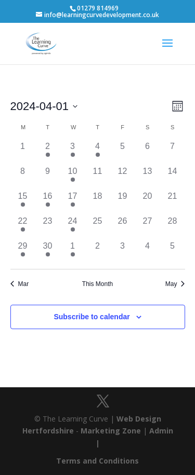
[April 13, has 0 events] (147, 177)
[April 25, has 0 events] (97, 227)
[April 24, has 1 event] (72, 227)
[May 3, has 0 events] (122, 252)
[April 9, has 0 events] (47, 177)
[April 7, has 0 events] (172, 152)
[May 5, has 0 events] (172, 252)
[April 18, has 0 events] (97, 202)
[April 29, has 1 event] (22, 252)
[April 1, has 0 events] (22, 152)
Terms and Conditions (97, 461)
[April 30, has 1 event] (47, 252)
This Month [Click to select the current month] (97, 284)
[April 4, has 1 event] (97, 152)
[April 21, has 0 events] (172, 202)
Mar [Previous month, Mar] (19, 284)
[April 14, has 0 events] (172, 177)
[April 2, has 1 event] (47, 152)
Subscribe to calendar (91, 317)
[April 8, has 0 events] (22, 177)
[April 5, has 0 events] (122, 152)
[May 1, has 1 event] (72, 252)
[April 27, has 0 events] (147, 227)
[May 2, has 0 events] (97, 252)
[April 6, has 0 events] (147, 152)
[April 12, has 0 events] (122, 177)
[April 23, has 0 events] (47, 227)
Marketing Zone (111, 431)
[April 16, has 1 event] (47, 202)
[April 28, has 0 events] (172, 227)
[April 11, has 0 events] (97, 177)
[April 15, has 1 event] (22, 202)
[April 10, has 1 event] (72, 177)
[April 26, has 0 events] (122, 227)
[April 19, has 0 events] (122, 202)
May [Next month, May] (175, 284)
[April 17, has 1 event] (72, 202)
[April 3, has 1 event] (72, 152)
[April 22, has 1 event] (22, 227)
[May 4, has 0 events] (147, 252)
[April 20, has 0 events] (147, 202)
